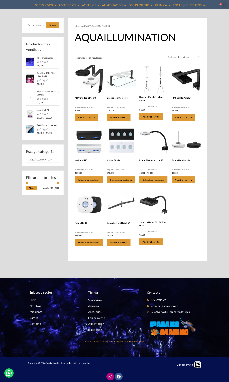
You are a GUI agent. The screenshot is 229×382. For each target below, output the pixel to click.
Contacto (154, 292)
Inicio (77, 26)
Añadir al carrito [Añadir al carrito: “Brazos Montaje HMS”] (119, 117)
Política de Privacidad (95, 341)
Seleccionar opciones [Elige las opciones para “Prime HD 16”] (84, 249)
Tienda (93, 292)
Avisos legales (116, 341)
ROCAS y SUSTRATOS (189, 5)
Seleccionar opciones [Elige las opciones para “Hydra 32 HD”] (84, 182)
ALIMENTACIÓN (114, 5)
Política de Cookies (135, 341)
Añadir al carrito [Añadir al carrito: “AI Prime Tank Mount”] (87, 117)
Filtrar (31, 192)
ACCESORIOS (69, 5)
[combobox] (42, 163)
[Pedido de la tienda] (183, 57)
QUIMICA (162, 5)
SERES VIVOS (45, 5)
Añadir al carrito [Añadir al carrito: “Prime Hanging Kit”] (184, 181)
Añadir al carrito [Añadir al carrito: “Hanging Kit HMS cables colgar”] (151, 117)
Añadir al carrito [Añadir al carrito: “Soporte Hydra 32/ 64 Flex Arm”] (151, 247)
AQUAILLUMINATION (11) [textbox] (41, 163)
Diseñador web (185, 364)
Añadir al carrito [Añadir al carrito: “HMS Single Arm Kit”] (184, 117)
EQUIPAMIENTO (140, 5)
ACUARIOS (91, 5)
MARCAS (85, 26)
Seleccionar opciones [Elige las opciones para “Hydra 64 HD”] (117, 182)
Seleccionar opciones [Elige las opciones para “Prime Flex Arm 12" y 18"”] (149, 182)
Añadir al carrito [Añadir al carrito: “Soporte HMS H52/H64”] (119, 247)
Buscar (52, 25)
